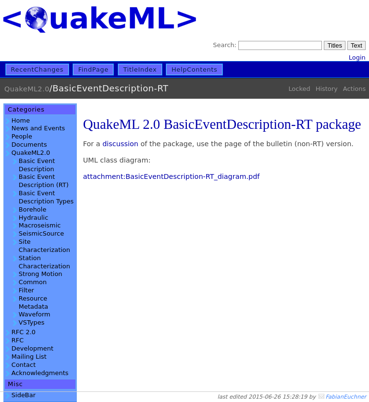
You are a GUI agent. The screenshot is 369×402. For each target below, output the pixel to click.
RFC (18, 340)
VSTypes (32, 322)
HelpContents (195, 69)
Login (357, 57)
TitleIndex (140, 69)
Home (21, 120)
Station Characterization (44, 262)
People (22, 136)
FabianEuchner (345, 396)
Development (32, 348)
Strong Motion (40, 273)
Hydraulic (33, 217)
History (327, 88)
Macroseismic (40, 225)
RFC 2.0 (24, 332)
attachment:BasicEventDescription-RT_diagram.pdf (171, 176)
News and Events (38, 128)
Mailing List (29, 356)
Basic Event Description (37, 165)
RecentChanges (37, 69)
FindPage (93, 69)
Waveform (34, 314)
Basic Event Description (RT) (44, 180)
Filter (26, 290)
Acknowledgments (40, 373)
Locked (299, 88)
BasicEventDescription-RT (110, 88)
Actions (354, 88)
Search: (224, 45)
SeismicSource (41, 233)
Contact (24, 364)
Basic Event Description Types (46, 197)
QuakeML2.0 (26, 89)
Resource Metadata (33, 302)
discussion (120, 144)
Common (33, 282)
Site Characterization (44, 245)
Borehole (33, 209)
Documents (29, 144)
